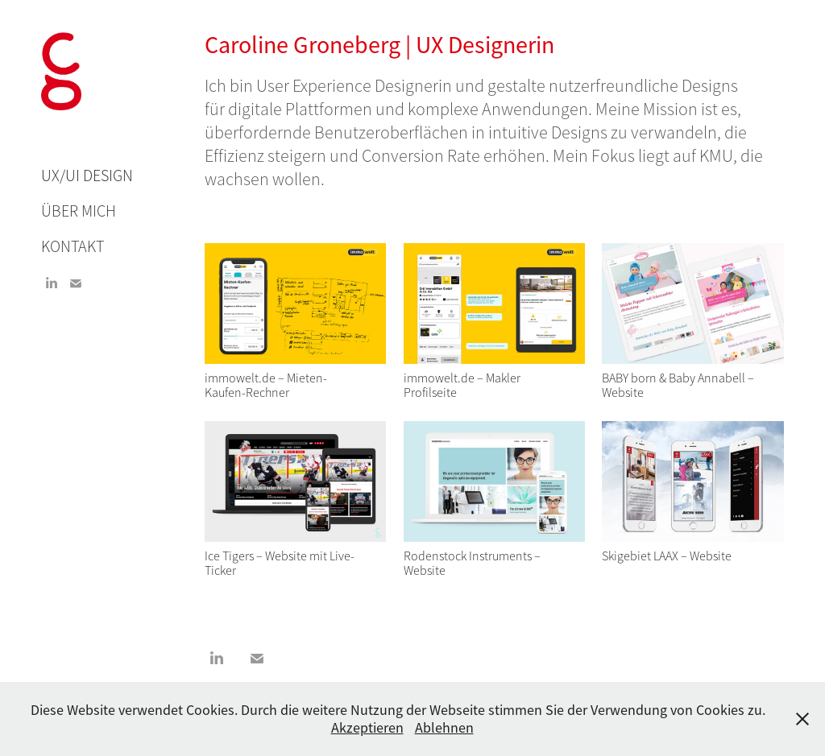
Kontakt (72, 247)
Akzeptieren (367, 728)
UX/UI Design (87, 176)
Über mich (78, 211)
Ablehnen (444, 728)
